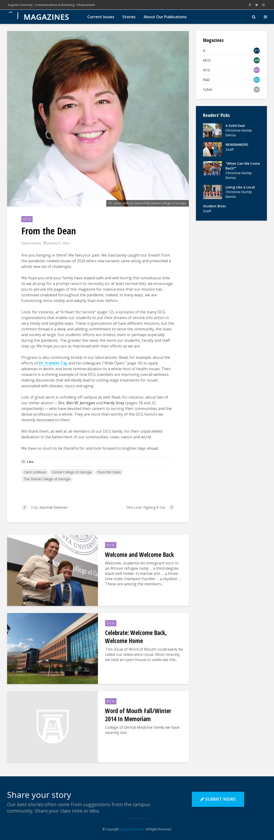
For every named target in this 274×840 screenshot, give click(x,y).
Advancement (85, 5)
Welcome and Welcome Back (139, 555)
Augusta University (20, 5)
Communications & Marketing (54, 5)
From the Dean (109, 472)
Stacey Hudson (31, 243)
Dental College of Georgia (72, 472)
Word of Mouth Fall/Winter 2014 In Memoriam (138, 715)
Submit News (218, 799)
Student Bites (214, 206)
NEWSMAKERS (236, 144)
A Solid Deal (235, 125)
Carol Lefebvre (35, 472)
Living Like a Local (240, 187)
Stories (129, 16)
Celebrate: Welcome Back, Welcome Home (136, 637)
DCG (27, 219)
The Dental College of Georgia (47, 479)
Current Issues (100, 16)
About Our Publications (165, 16)
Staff (229, 149)
